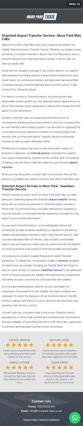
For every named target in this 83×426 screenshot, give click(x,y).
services (63, 260)
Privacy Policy (30, 419)
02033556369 (46, 406)
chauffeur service (51, 270)
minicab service (40, 153)
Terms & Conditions (49, 419)
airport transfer (58, 199)
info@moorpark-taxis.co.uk (46, 410)
